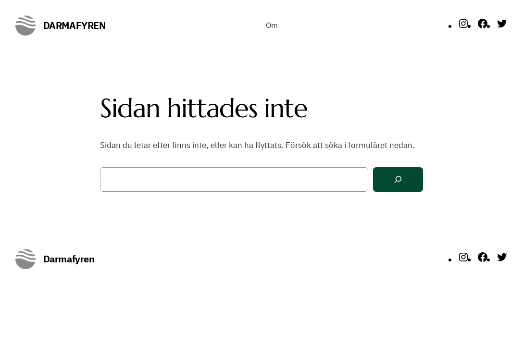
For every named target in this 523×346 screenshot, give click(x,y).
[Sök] (398, 179)
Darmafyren (74, 25)
